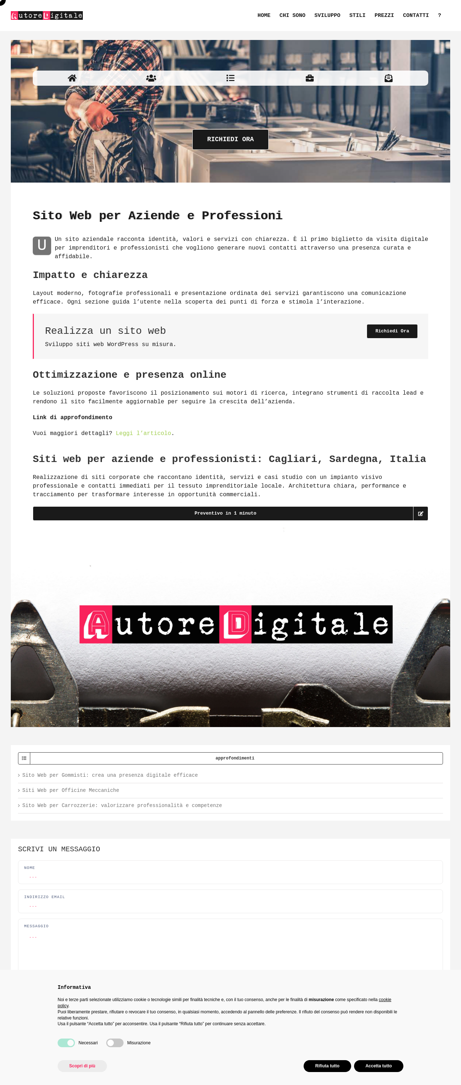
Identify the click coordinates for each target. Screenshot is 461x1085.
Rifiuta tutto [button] (327, 1065)
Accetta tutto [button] (379, 1065)
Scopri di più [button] (82, 1065)
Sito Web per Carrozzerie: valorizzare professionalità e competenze (122, 805)
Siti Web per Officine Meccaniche (70, 790)
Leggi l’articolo (143, 433)
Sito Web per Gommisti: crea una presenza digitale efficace (110, 775)
